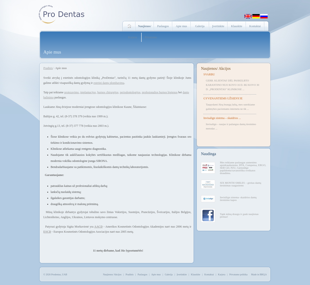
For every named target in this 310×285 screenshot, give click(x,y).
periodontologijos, (130, 92)
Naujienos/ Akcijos (216, 68)
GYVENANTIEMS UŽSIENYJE (223, 98)
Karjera (132, 37)
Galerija (200, 26)
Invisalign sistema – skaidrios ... (222, 118)
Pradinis (48, 68)
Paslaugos (163, 26)
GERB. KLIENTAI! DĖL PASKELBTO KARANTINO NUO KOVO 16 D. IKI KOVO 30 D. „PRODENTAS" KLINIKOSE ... (232, 85)
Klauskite (236, 26)
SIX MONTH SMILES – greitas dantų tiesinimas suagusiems (240, 184)
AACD (98, 226)
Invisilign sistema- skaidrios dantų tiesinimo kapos (238, 198)
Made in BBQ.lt (259, 274)
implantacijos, (88, 92)
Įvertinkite (218, 26)
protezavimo (71, 92)
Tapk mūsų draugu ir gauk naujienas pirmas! (239, 215)
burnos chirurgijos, (108, 92)
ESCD (47, 231)
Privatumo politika (238, 274)
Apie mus (181, 26)
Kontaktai (255, 26)
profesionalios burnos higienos (160, 92)
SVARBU (209, 74)
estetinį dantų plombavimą (108, 83)
